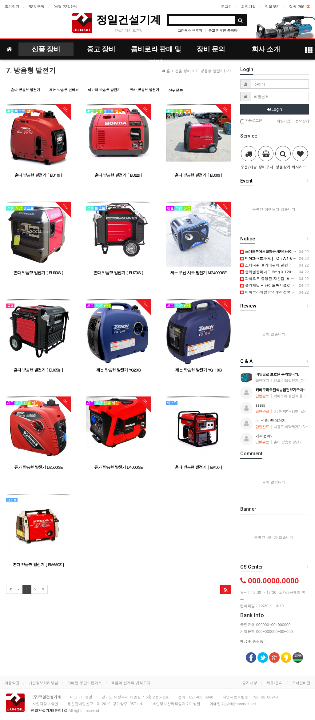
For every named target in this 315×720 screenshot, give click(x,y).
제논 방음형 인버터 (63, 89)
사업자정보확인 (45, 703)
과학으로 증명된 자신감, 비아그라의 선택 (277, 278)
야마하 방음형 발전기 (104, 89)
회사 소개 (266, 49)
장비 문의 (211, 49)
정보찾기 (272, 6)
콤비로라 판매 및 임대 (156, 50)
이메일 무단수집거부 (84, 682)
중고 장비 (101, 49)
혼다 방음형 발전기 (25, 89)
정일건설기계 (128, 20)
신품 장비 (46, 49)
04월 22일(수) (65, 6)
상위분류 (175, 90)
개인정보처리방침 (43, 682)
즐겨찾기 (12, 6)
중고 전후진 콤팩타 (222, 30)
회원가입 (248, 6)
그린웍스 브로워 (189, 30)
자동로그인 (251, 120)
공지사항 (249, 682)
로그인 (226, 6)
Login (274, 109)
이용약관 (12, 682)
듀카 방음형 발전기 (144, 89)
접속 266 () (299, 6)
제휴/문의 (274, 682)
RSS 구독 (36, 6)
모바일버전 (301, 682)
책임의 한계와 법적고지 (130, 682)
